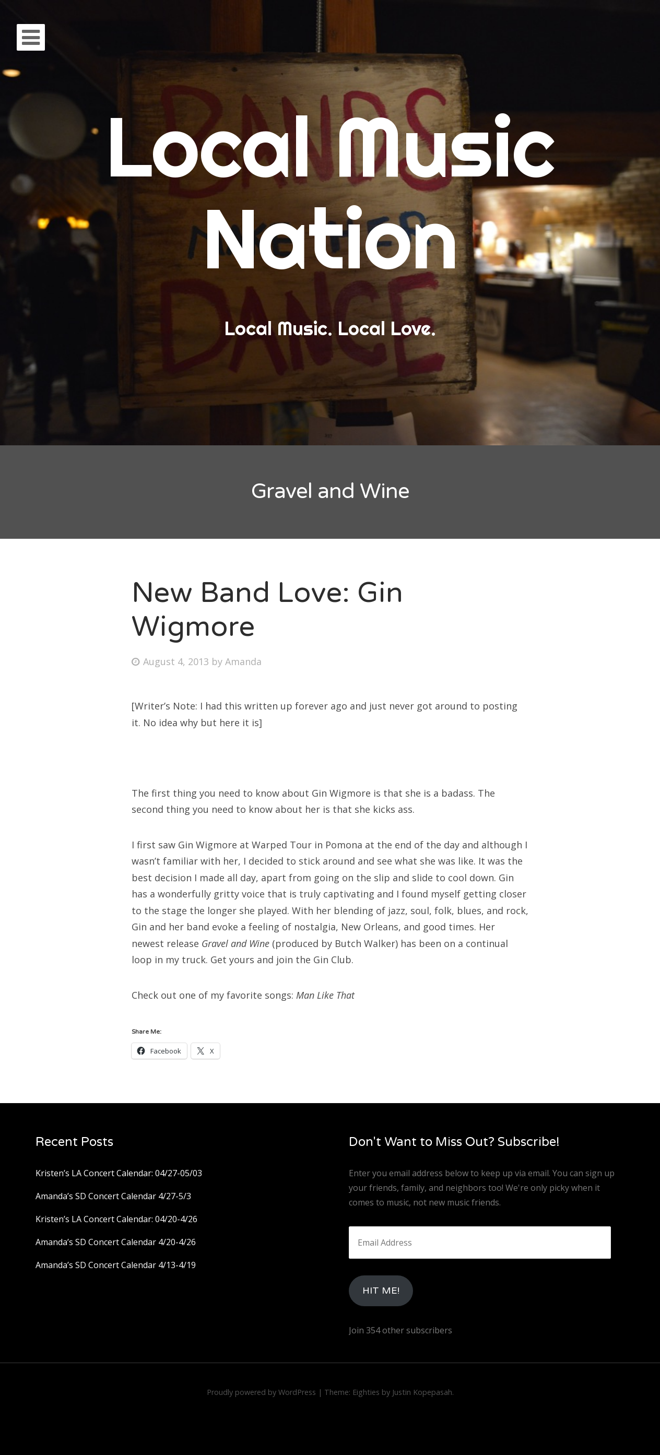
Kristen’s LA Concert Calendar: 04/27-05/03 (119, 1173)
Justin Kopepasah (422, 1392)
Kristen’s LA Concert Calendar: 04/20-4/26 (116, 1219)
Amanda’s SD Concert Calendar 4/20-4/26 (116, 1242)
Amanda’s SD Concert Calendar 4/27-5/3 (113, 1196)
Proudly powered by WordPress (261, 1392)
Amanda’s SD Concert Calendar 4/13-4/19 (116, 1265)
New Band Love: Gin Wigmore (267, 610)
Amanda (243, 661)
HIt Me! (380, 1290)
